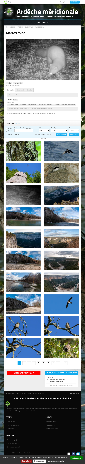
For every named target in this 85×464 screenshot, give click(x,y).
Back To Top (75, 393)
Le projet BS (11, 421)
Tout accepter (76, 458)
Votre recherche (19, 128)
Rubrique (54, 128)
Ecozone (72, 128)
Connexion (75, 2)
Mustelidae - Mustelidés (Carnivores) (64, 105)
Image (10, 128)
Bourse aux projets (12, 440)
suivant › (65, 363)
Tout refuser (26, 461)
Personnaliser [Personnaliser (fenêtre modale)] (39, 461)
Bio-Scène (50, 377)
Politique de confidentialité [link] (55, 461)
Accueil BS (11, 27)
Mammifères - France (45, 105)
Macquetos (16, 85)
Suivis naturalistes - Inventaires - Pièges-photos (22, 105)
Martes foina (39, 27)
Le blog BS (10, 428)
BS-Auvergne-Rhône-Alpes (56, 379)
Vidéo (10, 131)
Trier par (37, 134)
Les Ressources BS (52, 428)
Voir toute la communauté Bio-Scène (61, 385)
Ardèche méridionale (47, 11)
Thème (41, 128)
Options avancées (13, 134)
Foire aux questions (13, 425)
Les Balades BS (51, 425)
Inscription (63, 2)
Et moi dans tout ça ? (24, 373)
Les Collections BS (51, 421)
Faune (15, 99)
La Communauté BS (13, 443)
